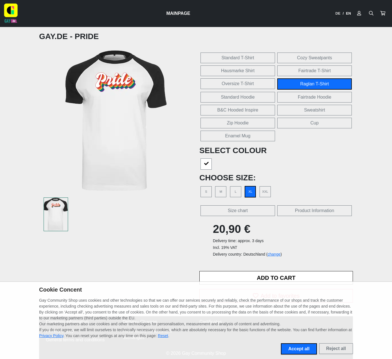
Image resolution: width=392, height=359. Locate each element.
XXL (265, 191)
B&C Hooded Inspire (237, 110)
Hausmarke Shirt (237, 70)
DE (338, 13)
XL (251, 191)
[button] (383, 13)
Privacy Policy (51, 335)
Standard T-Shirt (237, 57)
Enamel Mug (238, 135)
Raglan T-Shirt (314, 83)
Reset (163, 335)
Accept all (299, 348)
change (274, 254)
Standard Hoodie (237, 97)
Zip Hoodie (238, 123)
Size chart (238, 210)
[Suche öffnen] (371, 13)
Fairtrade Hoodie (314, 97)
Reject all (336, 348)
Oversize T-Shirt (238, 83)
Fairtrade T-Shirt (314, 70)
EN (348, 13)
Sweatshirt (314, 110)
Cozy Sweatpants (314, 57)
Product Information (314, 210)
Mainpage (178, 13)
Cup (314, 123)
